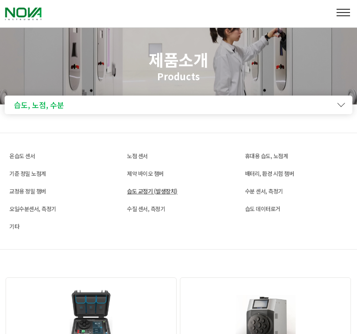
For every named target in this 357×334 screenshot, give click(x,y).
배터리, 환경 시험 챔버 (269, 173)
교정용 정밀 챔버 (27, 191)
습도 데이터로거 (262, 208)
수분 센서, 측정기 (264, 191)
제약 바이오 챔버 (145, 173)
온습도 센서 (22, 156)
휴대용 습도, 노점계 (266, 156)
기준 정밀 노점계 (27, 173)
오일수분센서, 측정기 (32, 208)
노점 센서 (137, 156)
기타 (14, 226)
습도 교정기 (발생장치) (152, 191)
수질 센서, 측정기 (146, 208)
